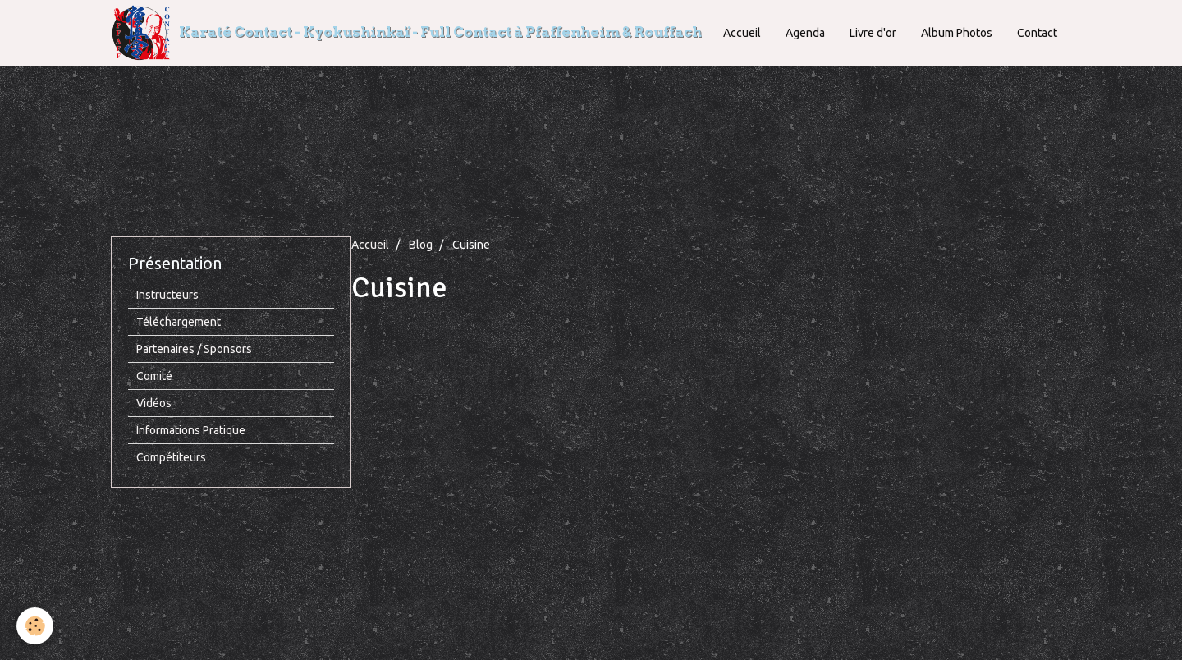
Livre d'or (873, 32)
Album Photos (956, 32)
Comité (154, 376)
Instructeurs (167, 294)
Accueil (742, 32)
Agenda (805, 32)
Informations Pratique (190, 430)
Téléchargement (178, 321)
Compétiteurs (171, 457)
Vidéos (154, 403)
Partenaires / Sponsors (194, 348)
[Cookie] (34, 625)
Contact (1037, 32)
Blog (421, 244)
